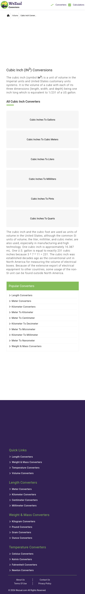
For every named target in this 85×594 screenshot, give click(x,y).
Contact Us (45, 580)
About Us (20, 580)
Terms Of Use (20, 583)
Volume (15, 16)
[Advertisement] (42, 42)
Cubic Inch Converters (28, 16)
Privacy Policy (44, 583)
